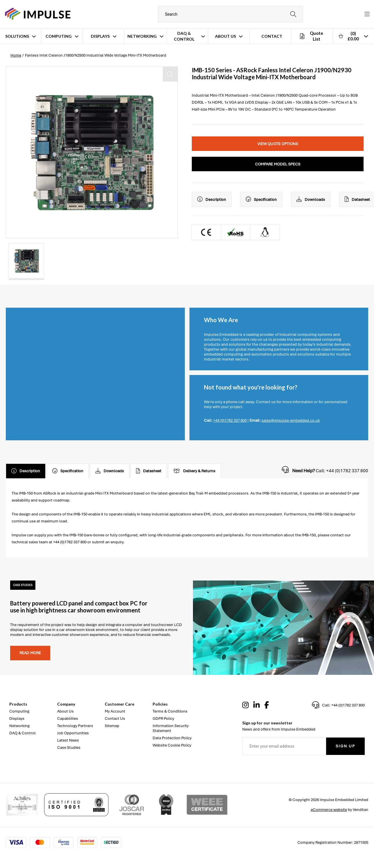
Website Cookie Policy (172, 745)
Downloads (311, 199)
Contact (271, 36)
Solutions (17, 36)
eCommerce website (329, 809)
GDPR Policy (163, 718)
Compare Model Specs (277, 164)
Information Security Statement (171, 728)
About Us (225, 36)
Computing (59, 36)
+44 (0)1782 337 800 (230, 420)
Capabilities (67, 718)
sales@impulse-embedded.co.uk (290, 420)
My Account (115, 711)
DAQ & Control (184, 36)
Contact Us (115, 718)
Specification (261, 199)
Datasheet (148, 471)
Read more (30, 652)
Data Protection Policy (172, 737)
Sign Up (345, 746)
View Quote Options (277, 143)
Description (211, 199)
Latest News (68, 740)
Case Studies (68, 747)
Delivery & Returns (194, 471)
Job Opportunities (73, 733)
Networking (142, 36)
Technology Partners (75, 725)
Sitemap (112, 725)
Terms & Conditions (170, 711)
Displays (100, 36)
